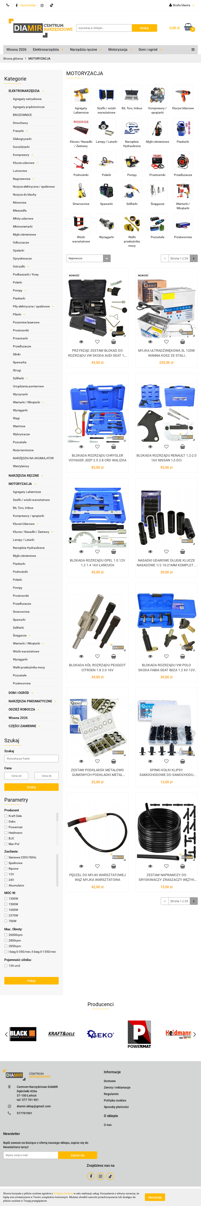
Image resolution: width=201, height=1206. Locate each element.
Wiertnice (19, 426)
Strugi (17, 370)
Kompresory (23, 155)
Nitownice (19, 202)
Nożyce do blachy (24, 194)
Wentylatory (21, 466)
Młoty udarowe (23, 218)
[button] (112, 1072)
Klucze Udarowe (25, 523)
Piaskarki (19, 298)
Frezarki (20, 131)
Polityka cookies (115, 1100)
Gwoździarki (21, 147)
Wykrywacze (21, 434)
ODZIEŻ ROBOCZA (24, 709)
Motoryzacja (120, 49)
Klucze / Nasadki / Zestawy (33, 531)
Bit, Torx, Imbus (23, 508)
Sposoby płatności (116, 1107)
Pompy (19, 290)
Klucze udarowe (25, 163)
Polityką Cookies (63, 1193)
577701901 (24, 1113)
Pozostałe (19, 442)
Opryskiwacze (22, 258)
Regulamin (111, 1094)
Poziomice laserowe (26, 322)
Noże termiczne (23, 450)
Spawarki (19, 619)
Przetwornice (22, 683)
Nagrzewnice (23, 178)
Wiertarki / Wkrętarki (28, 402)
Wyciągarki (20, 410)
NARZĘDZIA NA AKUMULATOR (33, 458)
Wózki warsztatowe (26, 651)
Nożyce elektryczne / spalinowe (34, 186)
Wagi (16, 418)
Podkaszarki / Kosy (26, 274)
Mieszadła (20, 210)
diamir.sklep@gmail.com (34, 1106)
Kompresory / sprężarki (28, 516)
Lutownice (20, 171)
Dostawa (110, 1081)
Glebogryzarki (22, 139)
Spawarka (19, 362)
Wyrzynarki (20, 394)
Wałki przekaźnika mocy (29, 667)
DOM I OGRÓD (21, 693)
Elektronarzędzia (48, 49)
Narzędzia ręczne (86, 49)
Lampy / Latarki (23, 539)
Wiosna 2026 (16, 49)
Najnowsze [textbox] (75, 258)
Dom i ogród (150, 49)
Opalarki (18, 250)
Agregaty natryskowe (27, 99)
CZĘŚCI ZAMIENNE (24, 726)
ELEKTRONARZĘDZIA (26, 91)
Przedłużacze (22, 346)
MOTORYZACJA (22, 484)
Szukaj (31, 787)
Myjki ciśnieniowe (24, 234)
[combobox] (88, 258)
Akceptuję (155, 1197)
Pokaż (31, 981)
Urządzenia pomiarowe (28, 386)
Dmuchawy (20, 123)
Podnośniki (20, 571)
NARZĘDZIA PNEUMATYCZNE (32, 701)
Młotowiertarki (22, 226)
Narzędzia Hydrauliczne (28, 547)
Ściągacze (22, 635)
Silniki (16, 354)
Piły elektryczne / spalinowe (33, 306)
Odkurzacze (21, 242)
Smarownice (21, 611)
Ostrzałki (21, 266)
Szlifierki (20, 378)
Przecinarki (20, 338)
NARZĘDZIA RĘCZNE (26, 476)
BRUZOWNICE (22, 115)
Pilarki (19, 314)
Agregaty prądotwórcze (28, 107)
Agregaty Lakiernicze (27, 492)
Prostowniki (21, 330)
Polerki (17, 282)
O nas (108, 1125)
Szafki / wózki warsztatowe (31, 500)
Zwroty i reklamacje (117, 1087)
